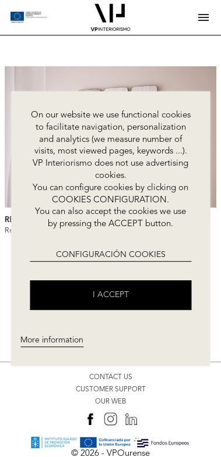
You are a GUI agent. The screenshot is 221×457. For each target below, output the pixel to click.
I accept (111, 295)
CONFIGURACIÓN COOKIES (111, 255)
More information (51, 340)
